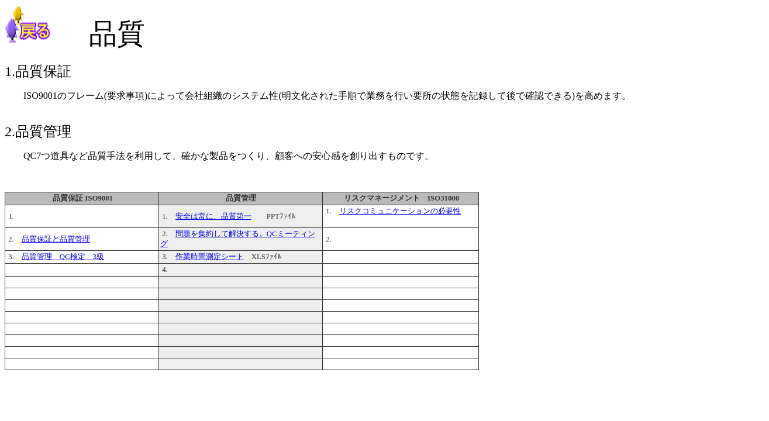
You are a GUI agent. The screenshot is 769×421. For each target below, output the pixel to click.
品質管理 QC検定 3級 (63, 257)
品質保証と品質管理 (56, 239)
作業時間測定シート (209, 257)
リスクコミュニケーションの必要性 (400, 211)
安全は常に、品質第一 (213, 216)
